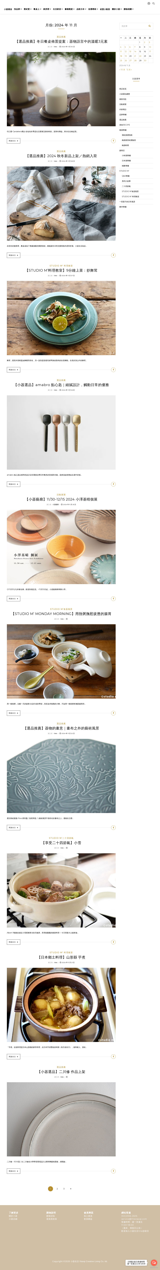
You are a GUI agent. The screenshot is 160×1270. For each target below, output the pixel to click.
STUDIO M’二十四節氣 (61, 837)
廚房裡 (47, 9)
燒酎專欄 (125, 166)
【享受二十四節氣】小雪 (61, 842)
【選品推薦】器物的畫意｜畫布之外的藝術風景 (61, 728)
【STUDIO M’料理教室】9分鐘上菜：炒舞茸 (61, 270)
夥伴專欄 (122, 207)
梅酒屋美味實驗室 (129, 140)
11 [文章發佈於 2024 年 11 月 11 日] (121, 51)
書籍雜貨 (69, 9)
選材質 (28, 9)
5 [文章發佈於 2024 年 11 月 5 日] (125, 47)
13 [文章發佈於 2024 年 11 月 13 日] (130, 51)
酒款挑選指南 (127, 135)
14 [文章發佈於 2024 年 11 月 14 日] (135, 51)
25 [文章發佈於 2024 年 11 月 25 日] (121, 60)
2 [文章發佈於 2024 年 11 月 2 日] (144, 42)
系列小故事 (126, 181)
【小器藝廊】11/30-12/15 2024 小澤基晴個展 (61, 499)
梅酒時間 (125, 145)
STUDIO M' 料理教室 (61, 265)
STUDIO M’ (124, 171)
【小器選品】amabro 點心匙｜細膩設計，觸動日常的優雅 (61, 384)
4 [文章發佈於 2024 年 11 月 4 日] (120, 47)
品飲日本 (81, 9)
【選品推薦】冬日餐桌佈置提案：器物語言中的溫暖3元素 (61, 41)
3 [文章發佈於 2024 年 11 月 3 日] (149, 42)
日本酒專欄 (126, 161)
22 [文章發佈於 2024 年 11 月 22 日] (140, 56)
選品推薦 (61, 37)
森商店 (122, 150)
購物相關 (129, 9)
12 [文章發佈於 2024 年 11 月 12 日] (125, 51)
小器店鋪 (13, 1218)
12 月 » (129, 70)
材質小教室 (105, 9)
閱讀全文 (12, 141)
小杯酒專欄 (126, 155)
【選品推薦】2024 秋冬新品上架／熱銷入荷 (61, 156)
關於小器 (117, 9)
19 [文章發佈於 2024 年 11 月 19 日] (126, 56)
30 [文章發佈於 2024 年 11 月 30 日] (145, 60)
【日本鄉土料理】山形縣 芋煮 (61, 956)
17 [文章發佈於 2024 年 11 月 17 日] (150, 51)
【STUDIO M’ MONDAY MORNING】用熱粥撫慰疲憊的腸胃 (61, 613)
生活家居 (58, 9)
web (55, 46)
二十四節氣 (126, 186)
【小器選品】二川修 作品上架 (61, 1071)
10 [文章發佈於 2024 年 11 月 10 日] (150, 47)
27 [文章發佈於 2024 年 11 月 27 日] (130, 60)
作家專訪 (122, 109)
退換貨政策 (51, 1218)
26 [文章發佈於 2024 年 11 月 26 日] (126, 60)
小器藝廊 (56, 504)
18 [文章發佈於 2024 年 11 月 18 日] (121, 56)
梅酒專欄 (122, 130)
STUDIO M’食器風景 (61, 609)
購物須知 (50, 1215)
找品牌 (18, 9)
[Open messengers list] (154, 1263)
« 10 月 (122, 70)
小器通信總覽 (124, 94)
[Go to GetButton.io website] (154, 1267)
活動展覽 (61, 494)
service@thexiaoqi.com (134, 1218)
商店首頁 (122, 89)
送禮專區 (93, 9)
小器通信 (8, 9)
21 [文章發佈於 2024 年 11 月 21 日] (135, 56)
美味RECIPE (124, 125)
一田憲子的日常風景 (127, 202)
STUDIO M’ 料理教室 (130, 196)
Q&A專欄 (125, 176)
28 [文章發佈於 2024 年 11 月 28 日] (135, 60)
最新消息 (122, 99)
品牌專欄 (122, 114)
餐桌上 (37, 9)
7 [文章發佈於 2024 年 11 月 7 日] (134, 47)
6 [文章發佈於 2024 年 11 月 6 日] (129, 47)
